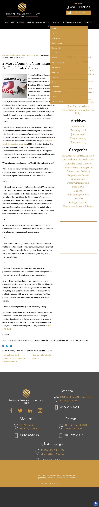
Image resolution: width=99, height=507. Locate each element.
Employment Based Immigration (78, 177)
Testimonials (69, 17)
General (78, 191)
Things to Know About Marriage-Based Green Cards (78, 101)
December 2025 (78, 138)
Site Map (43, 483)
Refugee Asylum (78, 203)
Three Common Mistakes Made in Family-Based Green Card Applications (78, 92)
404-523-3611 (83, 6)
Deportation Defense (78, 171)
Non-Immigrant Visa (78, 195)
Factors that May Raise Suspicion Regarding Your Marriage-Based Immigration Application (78, 72)
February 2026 (78, 130)
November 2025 (78, 142)
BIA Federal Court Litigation (78, 156)
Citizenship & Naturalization (78, 160)
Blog (79, 17)
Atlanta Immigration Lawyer (11, 55)
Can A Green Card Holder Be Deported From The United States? (13, 358)
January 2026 (78, 134)
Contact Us (89, 17)
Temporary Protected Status (78, 206)
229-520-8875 (29, 454)
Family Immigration (32, 55)
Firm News (78, 187)
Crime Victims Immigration (78, 167)
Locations (56, 17)
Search (49, 22)
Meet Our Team (18, 17)
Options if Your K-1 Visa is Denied (78, 83)
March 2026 (78, 126)
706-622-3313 (74, 454)
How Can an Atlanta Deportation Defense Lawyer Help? (78, 110)
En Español (82, 12)
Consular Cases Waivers (78, 164)
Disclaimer (54, 483)
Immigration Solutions (38, 17)
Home (6, 17)
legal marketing (64, 477)
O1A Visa (78, 198)
